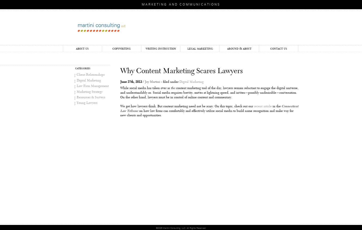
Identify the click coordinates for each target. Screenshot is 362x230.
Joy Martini (152, 82)
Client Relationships (91, 74)
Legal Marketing (200, 48)
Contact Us (278, 48)
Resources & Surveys (91, 97)
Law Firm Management (93, 86)
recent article (263, 106)
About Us (82, 48)
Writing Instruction (161, 48)
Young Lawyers (87, 103)
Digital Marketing (89, 80)
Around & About (239, 48)
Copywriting (121, 48)
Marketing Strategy (90, 91)
